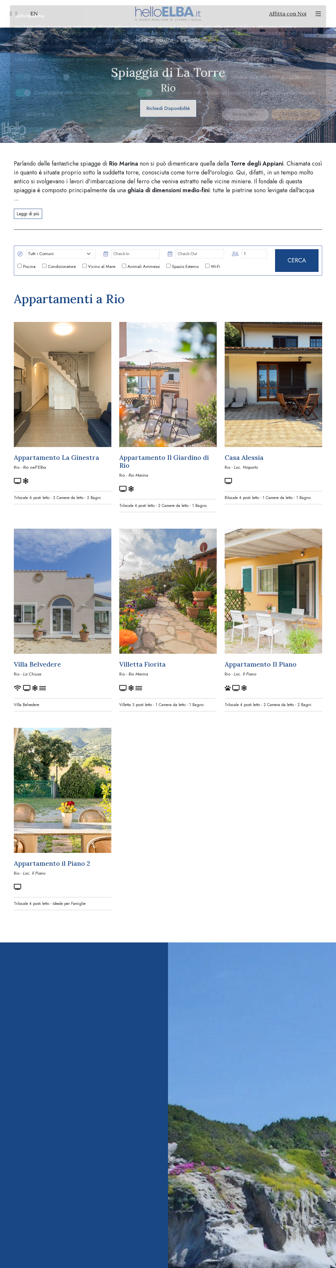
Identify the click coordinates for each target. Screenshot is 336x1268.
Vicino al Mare (98, 266)
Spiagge (165, 41)
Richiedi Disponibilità (168, 108)
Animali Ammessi (141, 266)
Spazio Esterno (182, 266)
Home (142, 41)
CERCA (297, 260)
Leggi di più (28, 213)
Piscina (26, 266)
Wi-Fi (212, 266)
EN (34, 13)
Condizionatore (59, 266)
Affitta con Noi (287, 13)
